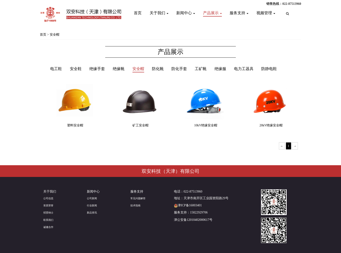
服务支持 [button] (239, 13)
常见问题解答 (138, 198)
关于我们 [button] (159, 13)
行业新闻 (92, 205)
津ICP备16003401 (188, 205)
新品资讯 (92, 212)
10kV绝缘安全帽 (205, 125)
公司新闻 (92, 198)
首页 (138, 13)
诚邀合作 (48, 227)
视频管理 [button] (265, 13)
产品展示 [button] (212, 13)
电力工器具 (243, 69)
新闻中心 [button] (185, 13)
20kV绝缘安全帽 (271, 125)
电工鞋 (56, 69)
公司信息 (48, 198)
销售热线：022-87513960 (283, 4)
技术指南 (135, 205)
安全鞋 (76, 69)
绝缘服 (220, 69)
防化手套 (179, 69)
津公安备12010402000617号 (193, 220)
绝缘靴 (118, 69)
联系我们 (48, 220)
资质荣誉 (48, 205)
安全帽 (54, 34)
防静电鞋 (269, 69)
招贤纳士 (48, 212)
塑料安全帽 (75, 125)
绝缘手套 (97, 69)
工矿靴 (200, 69)
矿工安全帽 (140, 125)
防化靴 (158, 69)
